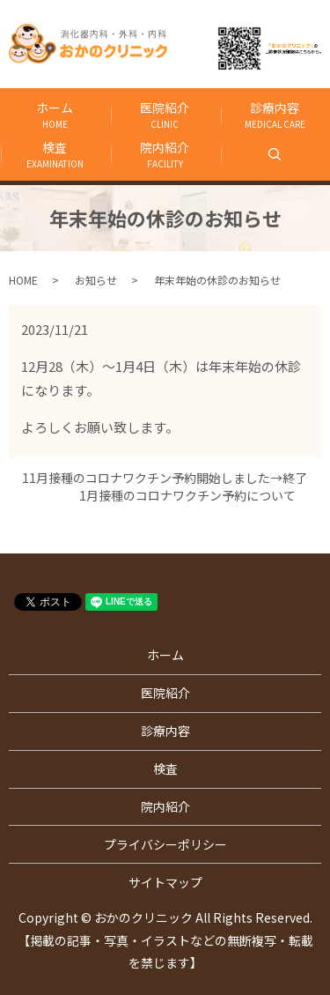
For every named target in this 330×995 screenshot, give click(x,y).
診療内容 (275, 114)
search (327, 153)
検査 (55, 154)
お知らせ (96, 279)
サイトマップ (165, 882)
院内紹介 (165, 154)
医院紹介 (165, 114)
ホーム (55, 114)
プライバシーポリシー (165, 844)
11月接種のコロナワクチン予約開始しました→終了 (170, 478)
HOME (23, 279)
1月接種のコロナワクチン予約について (193, 495)
